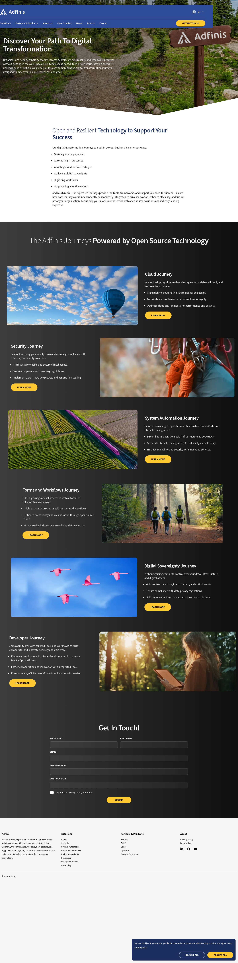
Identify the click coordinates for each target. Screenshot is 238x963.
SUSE (123, 843)
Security (65, 843)
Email (53, 752)
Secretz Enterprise (129, 854)
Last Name (126, 738)
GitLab (124, 846)
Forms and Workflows (71, 850)
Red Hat (124, 839)
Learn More (158, 315)
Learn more (24, 387)
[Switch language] (222, 12)
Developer (66, 858)
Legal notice (186, 843)
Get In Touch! (215, 23)
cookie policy (140, 947)
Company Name (58, 765)
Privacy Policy (186, 839)
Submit (119, 800)
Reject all (192, 955)
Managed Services (69, 861)
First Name (56, 738)
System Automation (70, 846)
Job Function (58, 778)
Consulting (66, 865)
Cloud (64, 839)
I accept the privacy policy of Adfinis (73, 792)
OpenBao (125, 850)
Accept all (220, 955)
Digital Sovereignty (70, 854)
